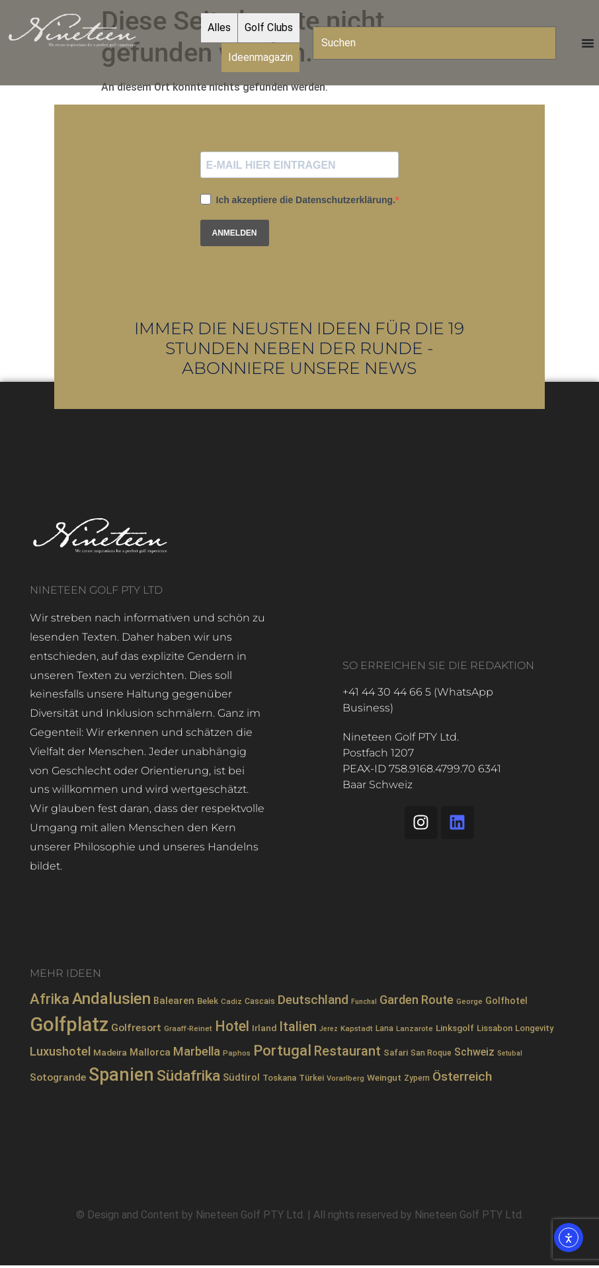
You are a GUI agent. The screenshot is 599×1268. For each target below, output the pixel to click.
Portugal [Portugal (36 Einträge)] (282, 1050)
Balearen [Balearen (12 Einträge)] (173, 1001)
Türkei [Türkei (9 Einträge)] (311, 1078)
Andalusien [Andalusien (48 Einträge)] (111, 998)
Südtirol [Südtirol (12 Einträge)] (241, 1077)
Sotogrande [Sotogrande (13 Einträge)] (58, 1077)
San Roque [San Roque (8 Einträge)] (431, 1053)
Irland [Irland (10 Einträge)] (264, 1027)
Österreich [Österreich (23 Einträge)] (462, 1076)
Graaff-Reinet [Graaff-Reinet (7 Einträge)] (188, 1028)
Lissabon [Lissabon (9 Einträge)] (494, 1028)
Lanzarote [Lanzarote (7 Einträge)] (414, 1028)
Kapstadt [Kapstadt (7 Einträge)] (356, 1028)
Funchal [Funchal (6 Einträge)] (364, 1001)
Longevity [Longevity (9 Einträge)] (534, 1028)
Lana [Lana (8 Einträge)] (384, 1028)
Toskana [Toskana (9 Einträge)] (279, 1078)
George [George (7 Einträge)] (469, 1001)
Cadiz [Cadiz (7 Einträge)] (231, 1001)
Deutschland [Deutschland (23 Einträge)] (313, 999)
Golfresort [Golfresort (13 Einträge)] (136, 1028)
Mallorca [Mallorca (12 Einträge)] (150, 1052)
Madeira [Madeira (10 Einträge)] (110, 1052)
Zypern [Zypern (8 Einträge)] (417, 1078)
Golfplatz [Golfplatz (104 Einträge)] (69, 1024)
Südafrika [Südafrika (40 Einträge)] (188, 1076)
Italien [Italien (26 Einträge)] (298, 1026)
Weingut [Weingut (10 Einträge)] (384, 1077)
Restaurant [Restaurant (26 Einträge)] (347, 1051)
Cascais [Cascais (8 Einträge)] (260, 1001)
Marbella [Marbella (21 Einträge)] (196, 1051)
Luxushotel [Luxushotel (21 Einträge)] (60, 1051)
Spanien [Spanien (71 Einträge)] (121, 1074)
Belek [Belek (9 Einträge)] (207, 1001)
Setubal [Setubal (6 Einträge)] (509, 1053)
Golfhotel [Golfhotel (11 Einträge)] (506, 1000)
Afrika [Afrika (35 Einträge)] (49, 999)
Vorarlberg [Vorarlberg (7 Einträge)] (345, 1078)
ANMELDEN (234, 233)
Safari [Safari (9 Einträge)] (395, 1053)
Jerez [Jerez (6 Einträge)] (328, 1028)
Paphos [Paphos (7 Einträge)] (237, 1053)
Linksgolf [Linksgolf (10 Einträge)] (455, 1027)
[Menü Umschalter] (587, 43)
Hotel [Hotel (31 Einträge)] (232, 1026)
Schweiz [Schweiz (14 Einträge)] (474, 1052)
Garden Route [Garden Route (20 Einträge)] (416, 1000)
